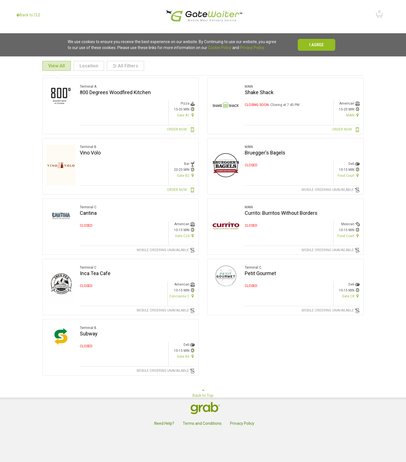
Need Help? (164, 423)
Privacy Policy (252, 47)
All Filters (125, 65)
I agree (316, 45)
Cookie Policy (219, 47)
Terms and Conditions (202, 423)
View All (56, 65)
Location (89, 65)
